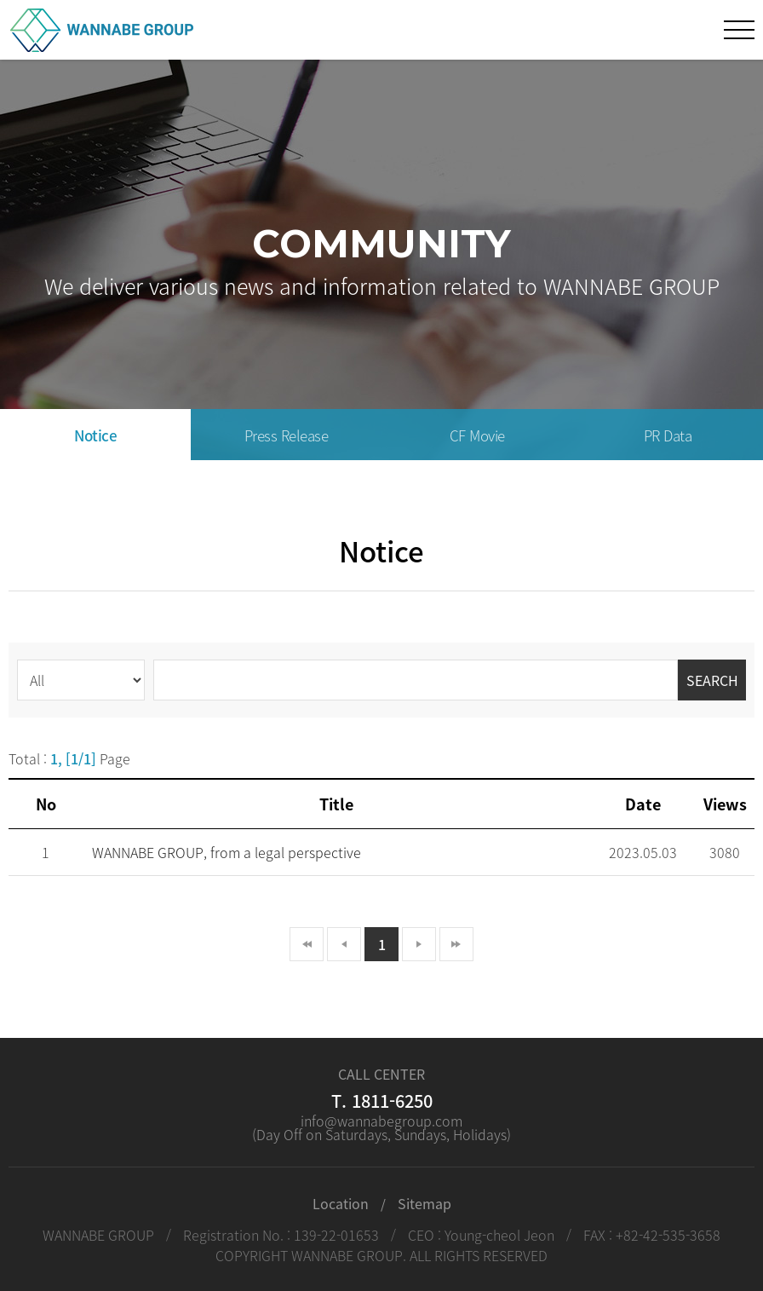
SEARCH (712, 680)
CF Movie (477, 435)
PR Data (668, 435)
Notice (95, 435)
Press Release (286, 435)
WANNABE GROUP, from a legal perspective (226, 852)
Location (341, 1203)
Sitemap (424, 1203)
